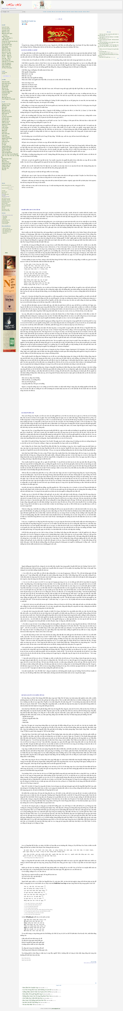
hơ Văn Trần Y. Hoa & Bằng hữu (10, 154)
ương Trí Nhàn (6, 166)
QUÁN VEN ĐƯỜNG (5, 222)
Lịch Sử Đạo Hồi (102, 51)
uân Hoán (4, 135)
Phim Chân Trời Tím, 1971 (7, 231)
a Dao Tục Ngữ (6, 42)
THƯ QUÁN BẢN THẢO (6, 210)
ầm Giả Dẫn (5, 89)
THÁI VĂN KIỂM (25, 22)
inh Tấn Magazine (6, 63)
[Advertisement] (88, 3)
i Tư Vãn (4, 96)
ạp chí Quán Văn (6, 66)
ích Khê (4, 108)
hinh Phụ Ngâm (6, 92)
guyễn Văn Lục (6, 121)
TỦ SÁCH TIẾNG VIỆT (6, 220)
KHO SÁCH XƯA (5, 221)
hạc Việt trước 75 (7, 38)
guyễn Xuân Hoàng (7, 138)
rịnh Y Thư (5, 140)
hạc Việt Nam (5, 36)
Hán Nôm (3, 73)
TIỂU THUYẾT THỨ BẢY (6, 198)
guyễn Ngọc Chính (7, 158)
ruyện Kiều (5, 86)
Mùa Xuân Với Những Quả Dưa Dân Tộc (34, 1000)
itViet (3, 56)
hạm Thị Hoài (5, 161)
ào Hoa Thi (5, 88)
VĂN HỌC (3, 190)
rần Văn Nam (5, 122)
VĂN (2, 196)
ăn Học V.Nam (6, 30)
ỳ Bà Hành (5, 94)
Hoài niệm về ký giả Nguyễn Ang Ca (33, 994)
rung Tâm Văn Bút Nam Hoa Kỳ (9, 41)
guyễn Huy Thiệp (6, 163)
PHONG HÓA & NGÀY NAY (6, 185)
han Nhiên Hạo (6, 133)
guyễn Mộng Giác (6, 146)
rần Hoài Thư (5, 141)
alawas (4, 53)
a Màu (4, 55)
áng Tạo (9, 55)
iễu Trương (5, 127)
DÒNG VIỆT (4, 193)
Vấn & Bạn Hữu (6, 149)
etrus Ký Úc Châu (6, 52)
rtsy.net (5, 35)
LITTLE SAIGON (5, 223)
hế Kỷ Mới (5, 47)
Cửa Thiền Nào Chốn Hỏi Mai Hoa (32, 998)
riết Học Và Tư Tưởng (7, 61)
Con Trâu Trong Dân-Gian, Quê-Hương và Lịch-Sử (36, 989)
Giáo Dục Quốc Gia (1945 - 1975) (106, 53)
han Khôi (4, 107)
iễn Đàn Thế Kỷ (6, 49)
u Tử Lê (4, 143)
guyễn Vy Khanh (6, 124)
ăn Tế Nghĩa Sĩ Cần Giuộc (8, 99)
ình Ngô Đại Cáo (6, 97)
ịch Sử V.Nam (5, 27)
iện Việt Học (5, 39)
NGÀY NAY (9, 201)
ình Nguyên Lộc (6, 110)
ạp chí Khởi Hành (6, 64)
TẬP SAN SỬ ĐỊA (5, 203)
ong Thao (4, 132)
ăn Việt (4, 58)
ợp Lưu (9, 56)
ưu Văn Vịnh (5, 119)
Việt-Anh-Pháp (4, 72)
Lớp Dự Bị (4, 218)
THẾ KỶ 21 (3, 204)
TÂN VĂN (3, 207)
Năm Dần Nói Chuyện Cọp (30, 987)
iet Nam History (6, 28)
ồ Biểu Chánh (5, 105)
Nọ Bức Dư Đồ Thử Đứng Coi (31, 1002)
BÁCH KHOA (8, 204)
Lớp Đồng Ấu (5, 217)
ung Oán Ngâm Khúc (7, 91)
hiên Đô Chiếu (5, 81)
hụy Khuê (4, 126)
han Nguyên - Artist (7, 46)
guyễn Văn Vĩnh (6, 104)
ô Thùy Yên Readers (7, 67)
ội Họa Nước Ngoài (7, 33)
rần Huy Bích (5, 118)
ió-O (9, 58)
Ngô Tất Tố (42, 6)
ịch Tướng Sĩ (5, 85)
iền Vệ (9, 53)
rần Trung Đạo (6, 136)
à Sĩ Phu (4, 160)
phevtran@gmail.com (56, 1008)
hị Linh (4, 169)
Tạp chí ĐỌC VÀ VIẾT (5, 209)
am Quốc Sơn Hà (6, 83)
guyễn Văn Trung (6, 111)
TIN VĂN (3, 208)
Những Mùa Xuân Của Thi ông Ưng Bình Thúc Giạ (36, 996)
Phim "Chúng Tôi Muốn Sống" (7, 229)
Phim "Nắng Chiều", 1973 (7, 230)
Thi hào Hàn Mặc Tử (28, 1004)
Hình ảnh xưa (5, 233)
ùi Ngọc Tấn (5, 168)
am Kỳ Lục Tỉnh (6, 50)
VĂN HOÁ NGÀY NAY (5, 202)
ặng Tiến (4, 130)
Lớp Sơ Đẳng (5, 216)
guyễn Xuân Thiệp (6, 147)
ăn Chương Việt (6, 60)
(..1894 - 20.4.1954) (42, 8)
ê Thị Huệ (4, 129)
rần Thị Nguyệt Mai (7, 152)
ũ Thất (4, 144)
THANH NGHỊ (4, 201)
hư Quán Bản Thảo (7, 44)
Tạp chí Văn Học (4, 191)
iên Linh (4, 115)
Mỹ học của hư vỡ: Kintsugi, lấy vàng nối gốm (109, 49)
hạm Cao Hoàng (6, 150)
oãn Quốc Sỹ (5, 113)
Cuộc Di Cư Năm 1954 (6, 228)
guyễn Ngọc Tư (6, 165)
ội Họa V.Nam (5, 31)
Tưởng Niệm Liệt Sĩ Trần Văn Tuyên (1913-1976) (36, 992)
